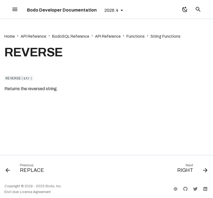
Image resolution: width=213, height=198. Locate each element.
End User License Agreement (27, 192)
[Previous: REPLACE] (26, 169)
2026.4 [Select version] (111, 10)
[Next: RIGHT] (191, 169)
